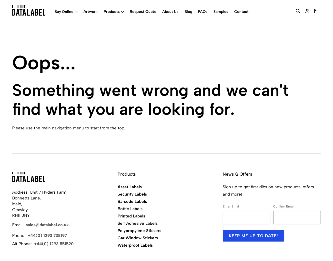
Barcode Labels (132, 201)
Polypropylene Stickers (139, 230)
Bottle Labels (130, 208)
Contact (241, 11)
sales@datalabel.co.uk (47, 224)
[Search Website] (298, 12)
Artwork (90, 11)
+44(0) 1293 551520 (54, 243)
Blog (188, 11)
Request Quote (143, 11)
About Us (170, 11)
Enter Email (231, 206)
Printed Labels (131, 216)
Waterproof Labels (135, 245)
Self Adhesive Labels (138, 223)
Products (112, 11)
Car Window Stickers (138, 237)
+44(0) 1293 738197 (47, 235)
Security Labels (132, 194)
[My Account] (307, 12)
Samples (220, 11)
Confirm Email (283, 206)
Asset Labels (130, 186)
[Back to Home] (28, 177)
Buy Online (63, 11)
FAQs (203, 11)
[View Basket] (316, 12)
